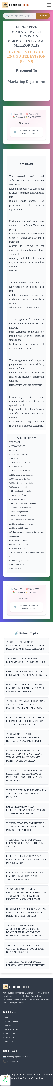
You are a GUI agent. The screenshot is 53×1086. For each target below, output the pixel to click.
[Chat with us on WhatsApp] (5, 1080)
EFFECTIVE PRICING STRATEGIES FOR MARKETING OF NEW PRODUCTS (26, 673)
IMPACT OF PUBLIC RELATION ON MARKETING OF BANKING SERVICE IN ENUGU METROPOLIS (25, 688)
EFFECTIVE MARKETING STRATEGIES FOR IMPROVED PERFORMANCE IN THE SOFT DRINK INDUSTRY (26, 721)
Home (6, 1017)
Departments (9, 1025)
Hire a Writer (8, 1037)
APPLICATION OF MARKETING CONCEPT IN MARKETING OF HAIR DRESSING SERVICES (25, 948)
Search (43, 16)
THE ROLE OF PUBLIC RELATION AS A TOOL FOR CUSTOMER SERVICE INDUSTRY (26, 793)
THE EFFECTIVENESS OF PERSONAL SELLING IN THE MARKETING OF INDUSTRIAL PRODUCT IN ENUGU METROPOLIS (25, 775)
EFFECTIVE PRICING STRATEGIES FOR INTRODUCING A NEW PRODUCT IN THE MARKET (26, 859)
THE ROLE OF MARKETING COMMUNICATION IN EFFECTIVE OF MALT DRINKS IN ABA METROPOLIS (25, 645)
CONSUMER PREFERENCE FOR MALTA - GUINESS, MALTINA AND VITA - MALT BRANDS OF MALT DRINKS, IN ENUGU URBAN (24, 755)
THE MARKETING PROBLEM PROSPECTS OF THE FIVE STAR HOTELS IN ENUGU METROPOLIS (24, 737)
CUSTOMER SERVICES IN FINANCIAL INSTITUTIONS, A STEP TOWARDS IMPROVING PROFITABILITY (26, 912)
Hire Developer (10, 1033)
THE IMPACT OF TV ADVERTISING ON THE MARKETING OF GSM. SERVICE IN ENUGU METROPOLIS (26, 826)
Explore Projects (10, 1021)
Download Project (11, 1029)
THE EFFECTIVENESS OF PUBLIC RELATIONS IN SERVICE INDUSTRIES (26, 660)
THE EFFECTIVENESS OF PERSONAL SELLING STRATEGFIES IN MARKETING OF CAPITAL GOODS (25, 704)
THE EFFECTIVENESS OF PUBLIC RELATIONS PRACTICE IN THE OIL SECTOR (24, 843)
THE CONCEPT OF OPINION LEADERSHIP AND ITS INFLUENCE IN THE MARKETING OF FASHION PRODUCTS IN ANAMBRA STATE (26, 894)
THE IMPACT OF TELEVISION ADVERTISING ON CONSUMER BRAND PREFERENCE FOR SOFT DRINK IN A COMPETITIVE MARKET (25, 930)
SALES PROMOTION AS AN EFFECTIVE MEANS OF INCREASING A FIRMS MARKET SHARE (25, 810)
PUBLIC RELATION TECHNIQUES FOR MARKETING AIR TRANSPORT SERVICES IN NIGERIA (26, 876)
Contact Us (8, 1041)
